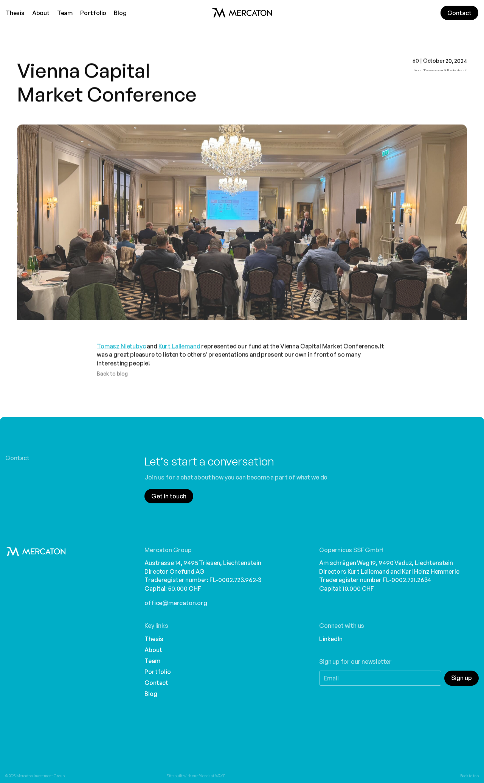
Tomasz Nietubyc (121, 352)
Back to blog (112, 380)
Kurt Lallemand (179, 352)
